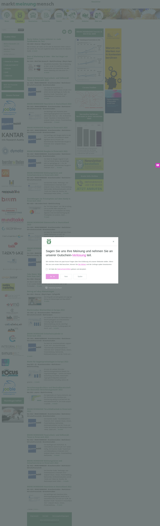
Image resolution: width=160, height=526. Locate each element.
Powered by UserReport (55, 288)
